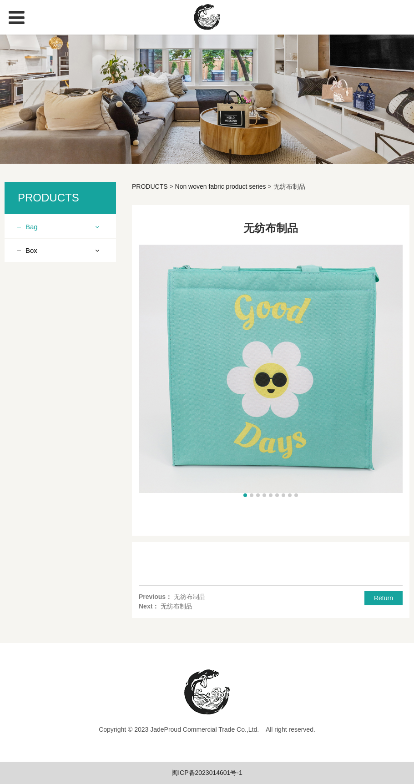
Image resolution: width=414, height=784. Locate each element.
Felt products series (60, 413)
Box (31, 468)
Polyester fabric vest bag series (61, 391)
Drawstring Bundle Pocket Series (59, 364)
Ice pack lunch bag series (59, 336)
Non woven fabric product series (57, 254)
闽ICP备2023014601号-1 (207, 772)
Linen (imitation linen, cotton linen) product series (63, 303)
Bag (31, 227)
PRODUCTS (150, 186)
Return (383, 598)
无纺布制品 (190, 596)
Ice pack (44, 429)
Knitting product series (64, 276)
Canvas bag (50, 445)
